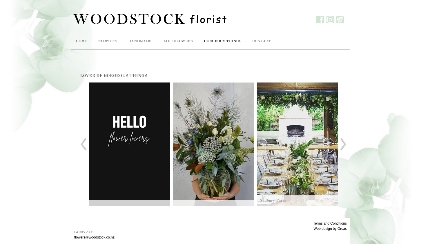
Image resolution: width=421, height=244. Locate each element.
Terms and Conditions (330, 223)
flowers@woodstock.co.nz (94, 237)
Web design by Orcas (330, 229)
